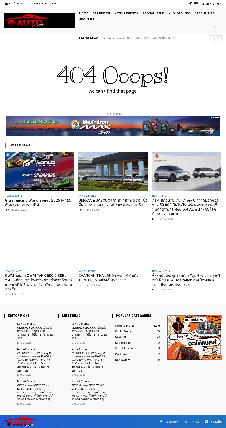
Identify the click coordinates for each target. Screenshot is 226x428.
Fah (7, 209)
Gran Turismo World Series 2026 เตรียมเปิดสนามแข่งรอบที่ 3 (139, 38)
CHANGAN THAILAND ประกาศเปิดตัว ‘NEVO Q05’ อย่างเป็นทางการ (109, 277)
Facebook (171, 421)
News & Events (13, 195)
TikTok (194, 421)
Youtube (216, 421)
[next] (219, 38)
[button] (216, 28)
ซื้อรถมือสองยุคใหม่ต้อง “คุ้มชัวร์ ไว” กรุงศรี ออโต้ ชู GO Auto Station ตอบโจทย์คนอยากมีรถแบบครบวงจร (186, 280)
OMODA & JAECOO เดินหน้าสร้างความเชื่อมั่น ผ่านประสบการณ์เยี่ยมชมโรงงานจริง (111, 205)
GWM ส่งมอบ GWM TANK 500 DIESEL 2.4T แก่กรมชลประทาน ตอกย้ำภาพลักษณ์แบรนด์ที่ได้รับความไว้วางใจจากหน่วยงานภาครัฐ (39, 282)
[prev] (212, 38)
